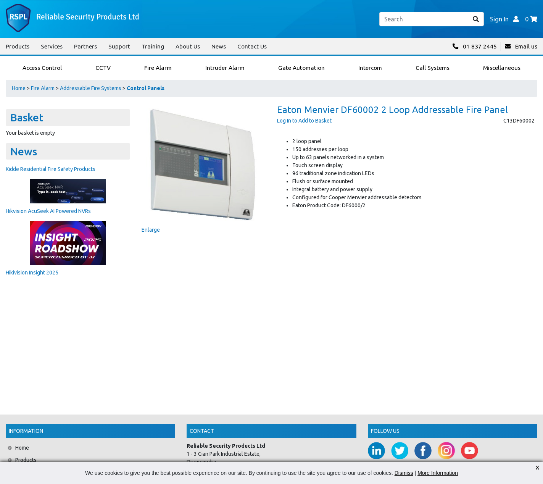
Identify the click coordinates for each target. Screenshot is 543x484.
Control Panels (145, 88)
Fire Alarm (43, 88)
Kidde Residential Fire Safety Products (50, 169)
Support (119, 46)
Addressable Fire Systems (90, 88)
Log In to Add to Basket (304, 121)
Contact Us (252, 46)
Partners (85, 46)
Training (153, 46)
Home (19, 88)
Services (52, 46)
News (218, 46)
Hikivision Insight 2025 (32, 272)
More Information (437, 473)
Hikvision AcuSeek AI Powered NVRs (48, 211)
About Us (188, 46)
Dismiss (404, 473)
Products (17, 46)
